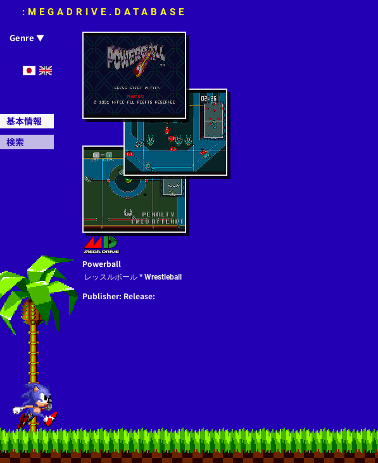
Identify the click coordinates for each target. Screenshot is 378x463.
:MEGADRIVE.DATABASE (104, 12)
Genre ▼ (26, 38)
